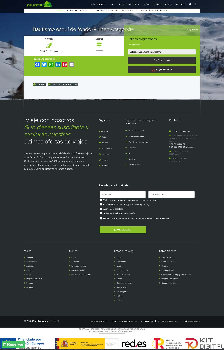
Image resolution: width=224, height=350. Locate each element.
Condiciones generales (124, 321)
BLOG (122, 4)
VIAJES (69, 11)
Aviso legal (147, 321)
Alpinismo (30, 266)
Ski (129, 153)
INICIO (113, 4)
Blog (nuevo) (107, 154)
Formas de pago (168, 270)
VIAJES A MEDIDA (129, 11)
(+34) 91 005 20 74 (177, 144)
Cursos (119, 258)
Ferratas (29, 283)
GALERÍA (39, 84)
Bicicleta (131, 159)
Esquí (41, 51)
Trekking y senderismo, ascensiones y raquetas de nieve (130, 200)
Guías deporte (122, 270)
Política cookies (191, 321)
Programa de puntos (169, 279)
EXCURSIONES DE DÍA (106, 11)
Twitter (105, 137)
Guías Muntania (123, 275)
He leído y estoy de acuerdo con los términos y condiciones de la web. (136, 218)
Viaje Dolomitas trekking (138, 142)
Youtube (105, 143)
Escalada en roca (78, 266)
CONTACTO (180, 4)
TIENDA (168, 4)
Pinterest (105, 166)
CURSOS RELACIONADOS (62, 84)
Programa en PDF (161, 69)
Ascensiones (31, 262)
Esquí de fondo (52, 51)
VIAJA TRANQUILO (99, 4)
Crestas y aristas (78, 270)
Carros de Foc (134, 165)
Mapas (119, 279)
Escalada (132, 148)
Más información (134, 45)
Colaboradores (98, 321)
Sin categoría (122, 292)
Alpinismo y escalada (113, 209)
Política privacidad (168, 321)
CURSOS (84, 11)
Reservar (15, 344)
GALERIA (146, 4)
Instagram (106, 160)
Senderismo (121, 288)
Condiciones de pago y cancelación (176, 275)
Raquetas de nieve (34, 279)
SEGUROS (157, 4)
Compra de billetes (169, 283)
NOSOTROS (133, 4)
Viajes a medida (168, 258)
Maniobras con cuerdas (81, 275)
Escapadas (121, 262)
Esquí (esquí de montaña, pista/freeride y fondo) (126, 204)
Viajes (119, 300)
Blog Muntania (108, 149)
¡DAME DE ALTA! (122, 230)
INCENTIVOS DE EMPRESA (154, 11)
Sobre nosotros (167, 262)
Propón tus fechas (162, 60)
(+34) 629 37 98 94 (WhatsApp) (182, 147)
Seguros (164, 266)
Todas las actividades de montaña (119, 213)
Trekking (29, 258)
